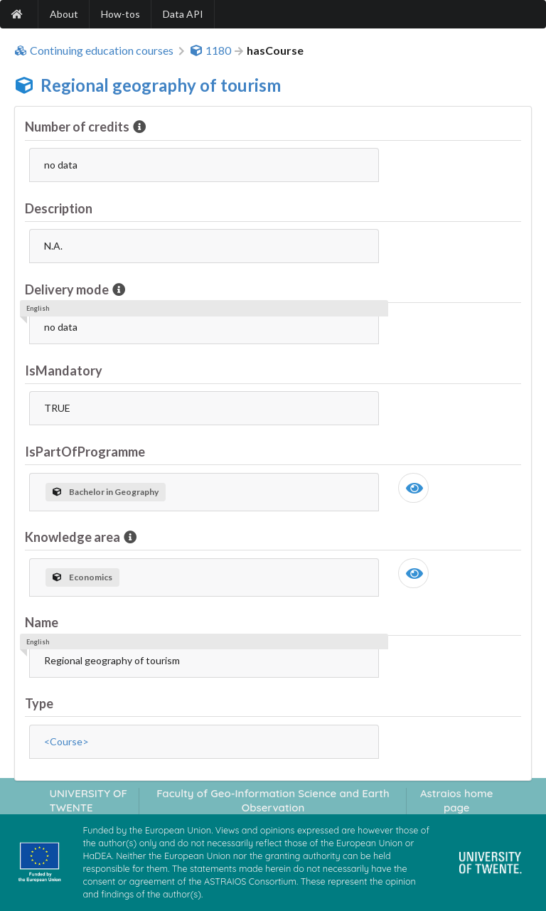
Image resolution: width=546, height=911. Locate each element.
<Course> (66, 741)
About (64, 14)
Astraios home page (456, 800)
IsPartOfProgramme (85, 451)
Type (39, 703)
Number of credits (78, 126)
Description (58, 208)
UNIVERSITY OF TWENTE (88, 800)
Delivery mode (68, 289)
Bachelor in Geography (106, 491)
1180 (210, 50)
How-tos (120, 14)
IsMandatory (63, 370)
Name (41, 622)
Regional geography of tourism (161, 85)
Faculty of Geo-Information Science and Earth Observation (273, 800)
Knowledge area (73, 537)
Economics (82, 577)
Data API (183, 14)
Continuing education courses (93, 50)
